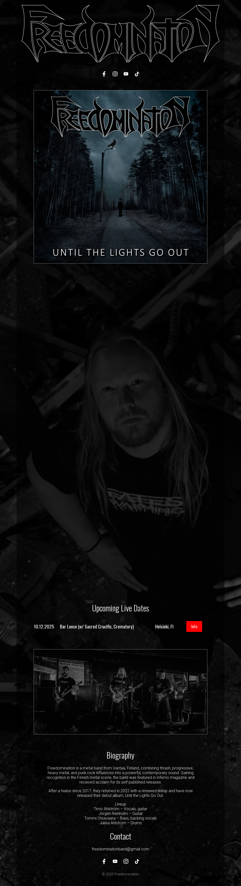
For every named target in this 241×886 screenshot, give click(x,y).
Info (194, 626)
